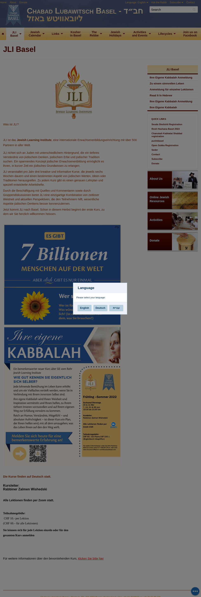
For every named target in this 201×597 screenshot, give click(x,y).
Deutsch (100, 308)
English (84, 308)
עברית (116, 308)
